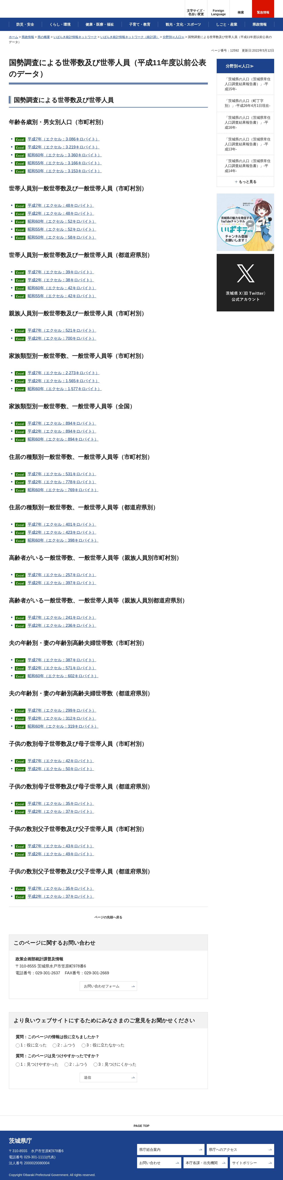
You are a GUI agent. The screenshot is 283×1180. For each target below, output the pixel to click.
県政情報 (28, 37)
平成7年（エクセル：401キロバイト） (62, 524)
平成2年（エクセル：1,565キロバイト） (63, 381)
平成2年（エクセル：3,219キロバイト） (63, 147)
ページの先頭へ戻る (108, 917)
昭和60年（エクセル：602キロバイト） (63, 676)
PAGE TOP (141, 1126)
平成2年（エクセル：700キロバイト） (62, 338)
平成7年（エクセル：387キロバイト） (62, 660)
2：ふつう (66, 1045)
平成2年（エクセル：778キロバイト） (62, 482)
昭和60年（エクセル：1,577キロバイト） (65, 389)
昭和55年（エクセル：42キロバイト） (62, 296)
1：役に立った (34, 1045)
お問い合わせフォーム (101, 986)
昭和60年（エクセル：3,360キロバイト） (65, 155)
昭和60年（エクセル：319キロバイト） (63, 726)
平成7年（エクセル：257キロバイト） (62, 575)
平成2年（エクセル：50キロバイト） (61, 769)
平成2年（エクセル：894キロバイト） (62, 431)
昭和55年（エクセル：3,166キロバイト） (65, 163)
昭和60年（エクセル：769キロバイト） (63, 490)
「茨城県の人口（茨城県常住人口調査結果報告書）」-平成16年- (248, 122)
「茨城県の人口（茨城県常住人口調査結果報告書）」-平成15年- (248, 84)
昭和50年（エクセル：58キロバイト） (62, 237)
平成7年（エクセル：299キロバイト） (62, 710)
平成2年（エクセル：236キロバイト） (62, 625)
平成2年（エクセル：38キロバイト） (61, 280)
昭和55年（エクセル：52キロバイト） (62, 229)
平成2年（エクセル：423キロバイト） (62, 532)
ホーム (13, 37)
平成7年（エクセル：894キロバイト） (62, 423)
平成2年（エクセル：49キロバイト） (61, 854)
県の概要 (44, 37)
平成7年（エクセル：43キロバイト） (61, 846)
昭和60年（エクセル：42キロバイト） (62, 288)
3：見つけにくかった (117, 1064)
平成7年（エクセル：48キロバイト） (61, 205)
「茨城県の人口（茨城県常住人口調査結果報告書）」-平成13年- (248, 144)
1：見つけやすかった (40, 1064)
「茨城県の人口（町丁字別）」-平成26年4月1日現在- (247, 103)
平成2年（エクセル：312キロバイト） (62, 718)
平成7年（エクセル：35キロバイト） (61, 803)
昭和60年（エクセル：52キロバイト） (62, 221)
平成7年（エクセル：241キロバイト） (62, 617)
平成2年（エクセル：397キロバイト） (62, 583)
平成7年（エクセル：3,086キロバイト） (63, 139)
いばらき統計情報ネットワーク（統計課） (129, 37)
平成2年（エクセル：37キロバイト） (61, 811)
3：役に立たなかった (105, 1045)
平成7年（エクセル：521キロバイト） (62, 330)
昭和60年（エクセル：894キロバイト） (63, 439)
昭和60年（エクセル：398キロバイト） (63, 540)
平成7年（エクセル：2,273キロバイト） (63, 373)
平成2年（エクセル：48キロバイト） (61, 213)
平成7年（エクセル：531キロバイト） (62, 474)
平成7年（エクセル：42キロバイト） (61, 761)
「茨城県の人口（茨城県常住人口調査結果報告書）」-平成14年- (248, 166)
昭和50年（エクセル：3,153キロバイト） (65, 171)
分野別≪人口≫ (173, 37)
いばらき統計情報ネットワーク (75, 37)
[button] (218, 9)
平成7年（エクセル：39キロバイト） (61, 272)
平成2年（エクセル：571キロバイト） (62, 668)
